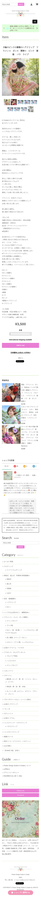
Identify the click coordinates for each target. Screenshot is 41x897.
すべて (7, 466)
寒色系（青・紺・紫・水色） (17, 686)
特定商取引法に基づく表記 (13, 776)
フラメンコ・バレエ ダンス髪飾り (16, 617)
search (21, 4)
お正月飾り (8, 746)
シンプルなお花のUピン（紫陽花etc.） (17, 612)
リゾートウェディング (14, 570)
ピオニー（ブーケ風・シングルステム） (20, 642)
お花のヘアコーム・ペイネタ (14, 648)
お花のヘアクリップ (11, 704)
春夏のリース (8, 736)
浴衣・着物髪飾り (10, 599)
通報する (20, 358)
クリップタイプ (12, 621)
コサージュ (8, 675)
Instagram (20, 795)
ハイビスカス (11, 661)
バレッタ (7, 709)
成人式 (9, 584)
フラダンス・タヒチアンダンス (14, 652)
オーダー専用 (8, 561)
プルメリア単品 (12, 656)
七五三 (9, 593)
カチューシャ (8, 713)
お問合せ (7, 769)
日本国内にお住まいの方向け (21, 352)
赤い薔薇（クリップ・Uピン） (17, 637)
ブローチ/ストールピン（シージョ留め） (18, 699)
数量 (20, 330)
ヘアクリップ (11, 602)
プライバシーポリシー (11, 772)
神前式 (9, 579)
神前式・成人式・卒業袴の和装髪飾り (17, 575)
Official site (20, 791)
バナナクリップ (12, 726)
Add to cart (21, 345)
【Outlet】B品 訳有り (12, 750)
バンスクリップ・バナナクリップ (15, 723)
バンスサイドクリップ (11, 732)
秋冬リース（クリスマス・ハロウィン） (17, 741)
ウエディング (8, 566)
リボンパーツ (8, 671)
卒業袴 (9, 588)
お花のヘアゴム (9, 718)
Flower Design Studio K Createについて (17, 765)
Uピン (9, 607)
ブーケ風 (10, 625)
